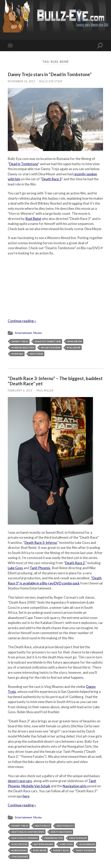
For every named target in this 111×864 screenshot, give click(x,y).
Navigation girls (75, 786)
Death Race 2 (75, 563)
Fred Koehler (78, 838)
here (26, 796)
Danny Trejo (19, 341)
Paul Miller (45, 390)
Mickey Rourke (50, 347)
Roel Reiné (33, 219)
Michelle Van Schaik (35, 786)
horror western (22, 347)
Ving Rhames (19, 856)
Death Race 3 (51, 179)
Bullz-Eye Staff (51, 81)
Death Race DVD (61, 831)
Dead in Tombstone (23, 164)
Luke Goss (15, 568)
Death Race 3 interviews (27, 831)
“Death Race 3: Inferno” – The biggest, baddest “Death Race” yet (55, 381)
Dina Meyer (74, 341)
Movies (37, 332)
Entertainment (23, 332)
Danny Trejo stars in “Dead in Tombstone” (50, 74)
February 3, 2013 (20, 390)
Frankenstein (53, 838)
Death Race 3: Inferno (41, 542)
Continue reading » (22, 321)
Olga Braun (87, 844)
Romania (17, 353)
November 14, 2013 (21, 81)
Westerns (36, 353)
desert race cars (20, 781)
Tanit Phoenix (40, 568)
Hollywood (19, 844)
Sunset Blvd (61, 850)
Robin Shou (19, 850)
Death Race (42, 825)
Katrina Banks (43, 844)
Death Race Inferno (24, 838)
